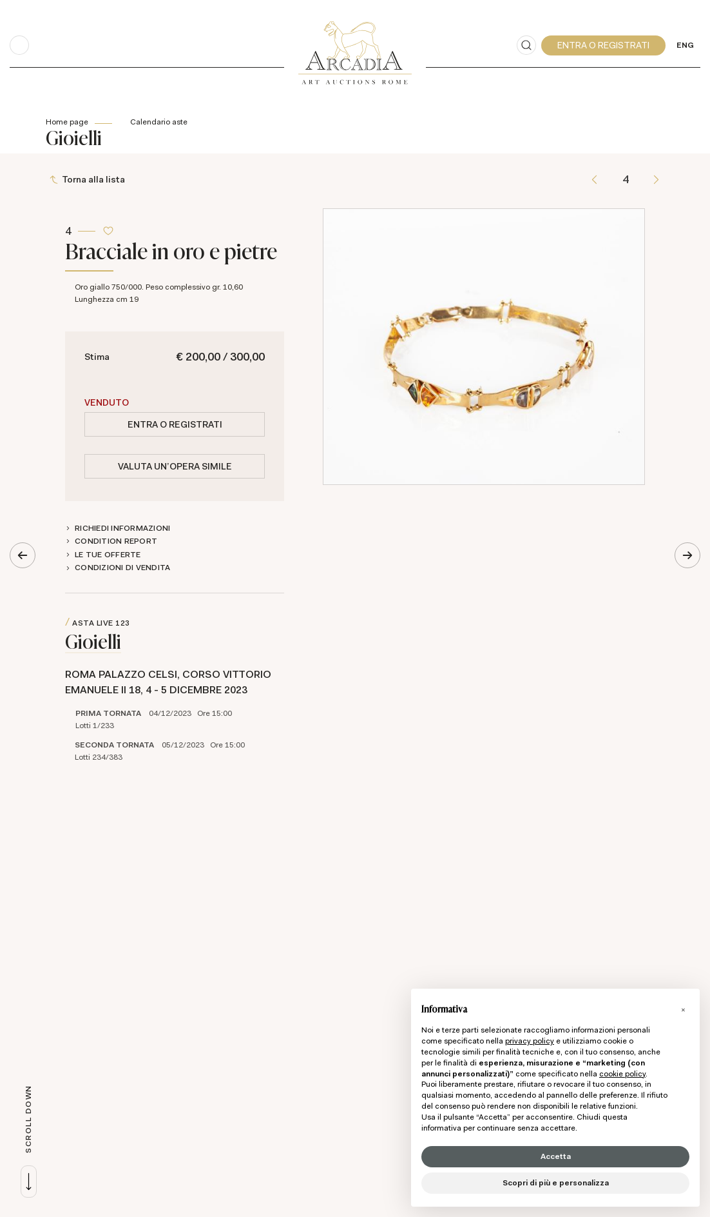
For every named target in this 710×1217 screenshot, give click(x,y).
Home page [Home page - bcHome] (67, 122)
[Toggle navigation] (19, 45)
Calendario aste (158, 122)
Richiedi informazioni (122, 528)
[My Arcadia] (603, 45)
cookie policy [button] (622, 1074)
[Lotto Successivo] (656, 179)
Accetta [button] (556, 1156)
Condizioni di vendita (122, 567)
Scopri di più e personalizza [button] (556, 1183)
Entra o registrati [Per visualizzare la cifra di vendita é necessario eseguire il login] (175, 424)
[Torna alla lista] (88, 179)
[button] (683, 1009)
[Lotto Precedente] (594, 179)
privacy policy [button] (529, 1041)
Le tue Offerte (108, 554)
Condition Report (116, 541)
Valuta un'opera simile (175, 466)
